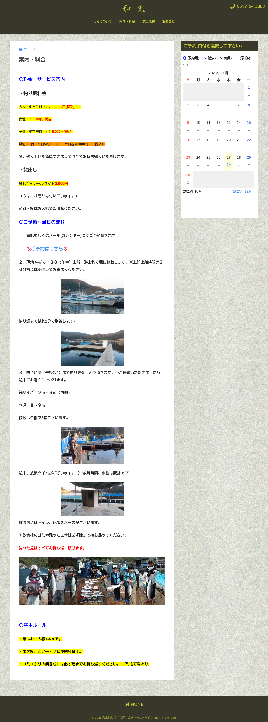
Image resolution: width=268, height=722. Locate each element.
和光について (102, 21)
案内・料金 (127, 21)
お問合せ (168, 21)
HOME (134, 704)
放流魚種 (148, 21)
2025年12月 (242, 191)
